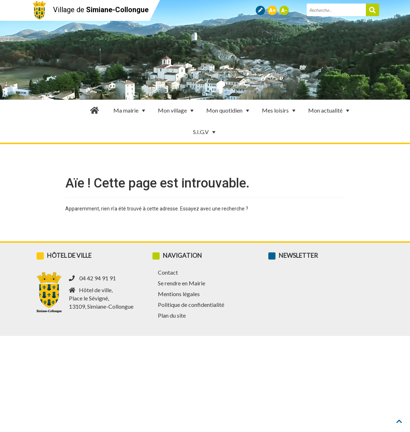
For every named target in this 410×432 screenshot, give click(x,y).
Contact (168, 272)
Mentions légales (179, 293)
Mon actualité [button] (329, 110)
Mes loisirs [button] (279, 110)
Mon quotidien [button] (228, 110)
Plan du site (172, 315)
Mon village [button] (176, 110)
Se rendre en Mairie (181, 283)
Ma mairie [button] (130, 110)
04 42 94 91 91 (97, 278)
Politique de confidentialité (191, 304)
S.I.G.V (205, 132)
